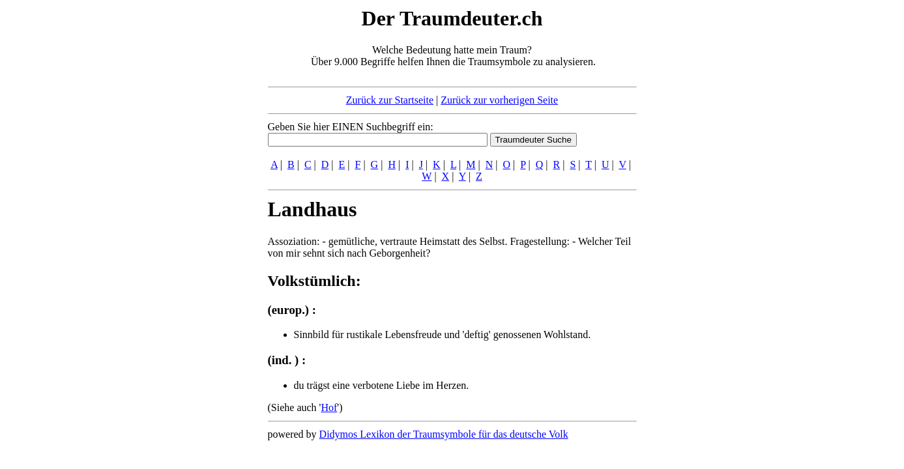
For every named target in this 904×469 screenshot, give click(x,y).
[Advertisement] (188, 200)
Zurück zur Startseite (389, 100)
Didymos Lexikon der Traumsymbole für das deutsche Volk (443, 434)
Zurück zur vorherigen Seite (499, 100)
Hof (329, 407)
